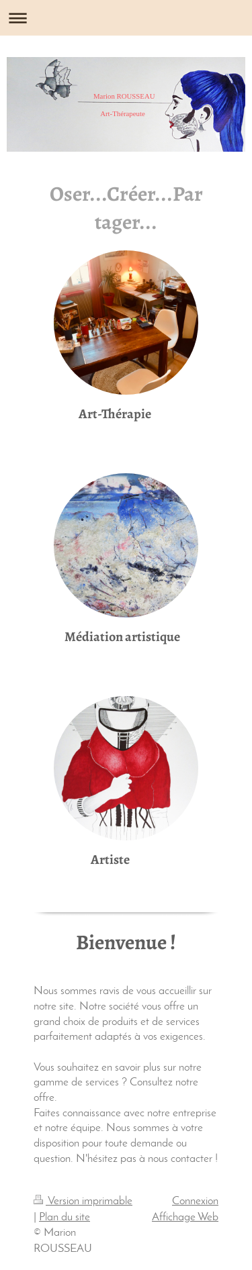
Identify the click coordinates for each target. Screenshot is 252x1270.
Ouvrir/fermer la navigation (126, 17)
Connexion (195, 1201)
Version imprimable (83, 1201)
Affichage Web (185, 1217)
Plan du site (64, 1217)
